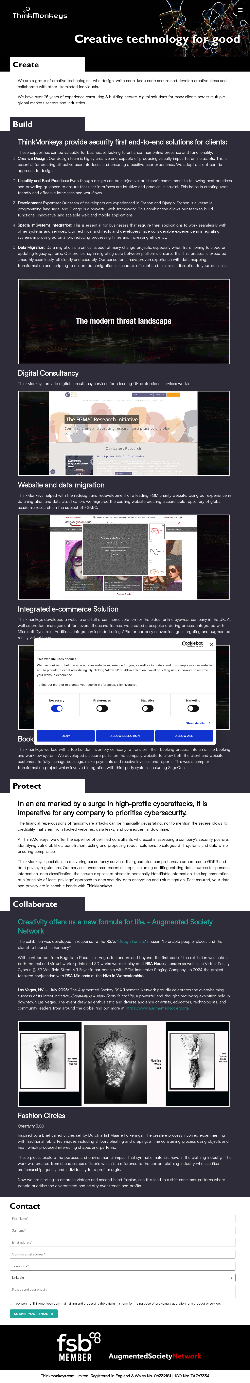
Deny (66, 735)
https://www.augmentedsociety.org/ (158, 1008)
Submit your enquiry (34, 1314)
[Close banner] (211, 644)
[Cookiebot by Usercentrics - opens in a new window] (185, 644)
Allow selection (125, 735)
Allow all (184, 735)
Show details (195, 723)
